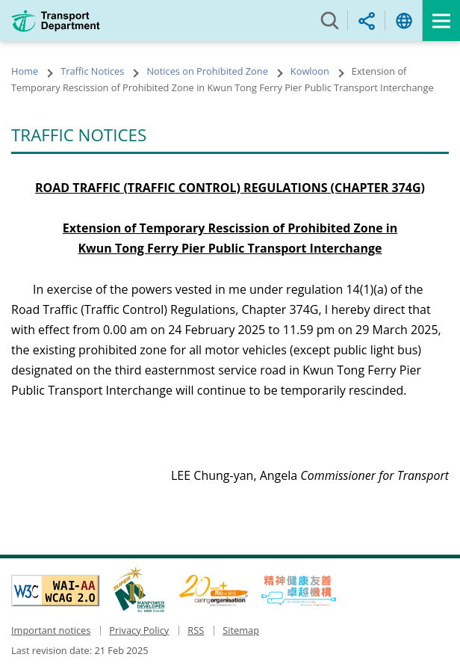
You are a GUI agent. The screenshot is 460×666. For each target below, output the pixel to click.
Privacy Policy (139, 630)
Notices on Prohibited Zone (206, 71)
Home (24, 71)
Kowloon (309, 71)
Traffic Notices (92, 71)
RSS (195, 630)
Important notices (50, 630)
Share (366, 20)
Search (329, 20)
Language (404, 20)
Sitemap (241, 630)
